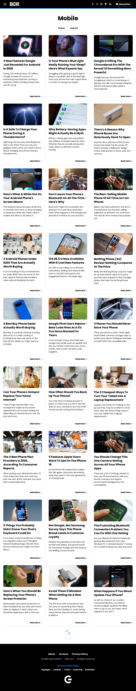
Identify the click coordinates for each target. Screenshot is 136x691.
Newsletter (123, 4)
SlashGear (90, 670)
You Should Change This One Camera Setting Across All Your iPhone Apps (111, 462)
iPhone (61, 28)
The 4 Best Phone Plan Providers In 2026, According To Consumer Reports (20, 462)
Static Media (55, 659)
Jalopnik (57, 670)
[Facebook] (93, 4)
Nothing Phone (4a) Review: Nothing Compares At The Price (113, 262)
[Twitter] (97, 4)
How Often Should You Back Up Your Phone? (68, 394)
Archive (63, 654)
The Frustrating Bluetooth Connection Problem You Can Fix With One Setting (112, 529)
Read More (35, 96)
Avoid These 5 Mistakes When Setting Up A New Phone (65, 594)
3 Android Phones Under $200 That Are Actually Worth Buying (20, 262)
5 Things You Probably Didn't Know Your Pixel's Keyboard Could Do (19, 529)
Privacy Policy (80, 654)
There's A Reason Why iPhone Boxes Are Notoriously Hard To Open (112, 133)
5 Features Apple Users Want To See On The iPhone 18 (67, 460)
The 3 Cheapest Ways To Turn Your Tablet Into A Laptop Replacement (111, 396)
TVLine (67, 670)
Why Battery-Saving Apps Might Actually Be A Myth (67, 131)
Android (74, 28)
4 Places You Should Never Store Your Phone (112, 325)
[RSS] (110, 4)
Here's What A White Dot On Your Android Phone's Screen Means (22, 198)
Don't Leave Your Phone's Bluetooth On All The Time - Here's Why (67, 198)
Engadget (45, 670)
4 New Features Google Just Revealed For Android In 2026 (21, 64)
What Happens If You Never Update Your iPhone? (113, 593)
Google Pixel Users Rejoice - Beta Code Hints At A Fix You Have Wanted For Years (68, 329)
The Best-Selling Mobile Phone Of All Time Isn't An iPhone (111, 198)
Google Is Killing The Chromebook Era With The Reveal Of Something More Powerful (112, 66)
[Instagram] (101, 4)
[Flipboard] (106, 4)
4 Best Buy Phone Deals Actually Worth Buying (19, 325)
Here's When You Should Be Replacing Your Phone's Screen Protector (22, 594)
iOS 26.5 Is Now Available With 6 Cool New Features (66, 260)
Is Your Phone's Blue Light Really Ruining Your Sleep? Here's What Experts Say (67, 64)
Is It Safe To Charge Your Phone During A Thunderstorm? (20, 133)
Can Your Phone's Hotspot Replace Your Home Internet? (21, 395)
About (51, 654)
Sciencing (77, 670)
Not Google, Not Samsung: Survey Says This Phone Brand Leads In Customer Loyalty (67, 531)
